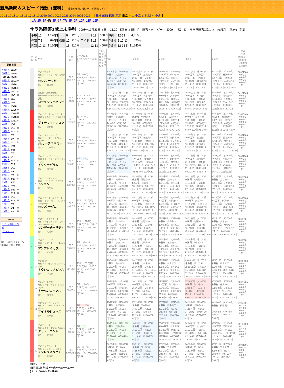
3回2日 (6, 149)
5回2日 (6, 91)
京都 (145, 15)
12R (95, 20)
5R (54, 20)
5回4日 (6, 84)
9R (75, 20)
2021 (51, 15)
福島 (112, 15)
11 (5, 15)
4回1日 (6, 124)
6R (59, 20)
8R (70, 20)
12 (9, 15)
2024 (72, 15)
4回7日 (6, 102)
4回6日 (6, 106)
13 (13, 15)
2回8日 (6, 156)
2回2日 (6, 178)
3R (44, 20)
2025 (80, 15)
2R (39, 20)
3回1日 (6, 153)
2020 (43, 15)
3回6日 (6, 135)
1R (34, 20)
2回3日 (6, 175)
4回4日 (6, 113)
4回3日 (6, 116)
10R (81, 20)
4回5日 (6, 109)
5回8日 (6, 69)
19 (37, 15)
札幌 (98, 15)
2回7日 (6, 160)
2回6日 (6, 164)
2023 (65, 15)
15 (21, 15)
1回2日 (6, 207)
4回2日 (6, 120)
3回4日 (6, 142)
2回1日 (6, 182)
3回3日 (6, 146)
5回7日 (6, 73)
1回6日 (6, 193)
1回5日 (6, 196)
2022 (58, 15)
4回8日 (6, 98)
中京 (138, 15)
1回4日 (6, 200)
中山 (131, 15)
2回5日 (6, 167)
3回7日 (6, 131)
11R (88, 20)
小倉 (158, 15)
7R (65, 20)
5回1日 (6, 95)
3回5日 (6, 138)
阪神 (151, 15)
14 (17, 15)
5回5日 (6, 80)
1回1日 (6, 211)
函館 (105, 15)
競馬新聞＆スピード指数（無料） (33, 7)
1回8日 (6, 185)
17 (30, 15)
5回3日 (6, 87)
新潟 (118, 15)
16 (26, 15)
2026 (87, 15)
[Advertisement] (11, 40)
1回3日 (6, 204)
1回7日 (6, 189)
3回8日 (6, 127)
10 (1, 15)
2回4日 (6, 171)
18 (34, 15)
